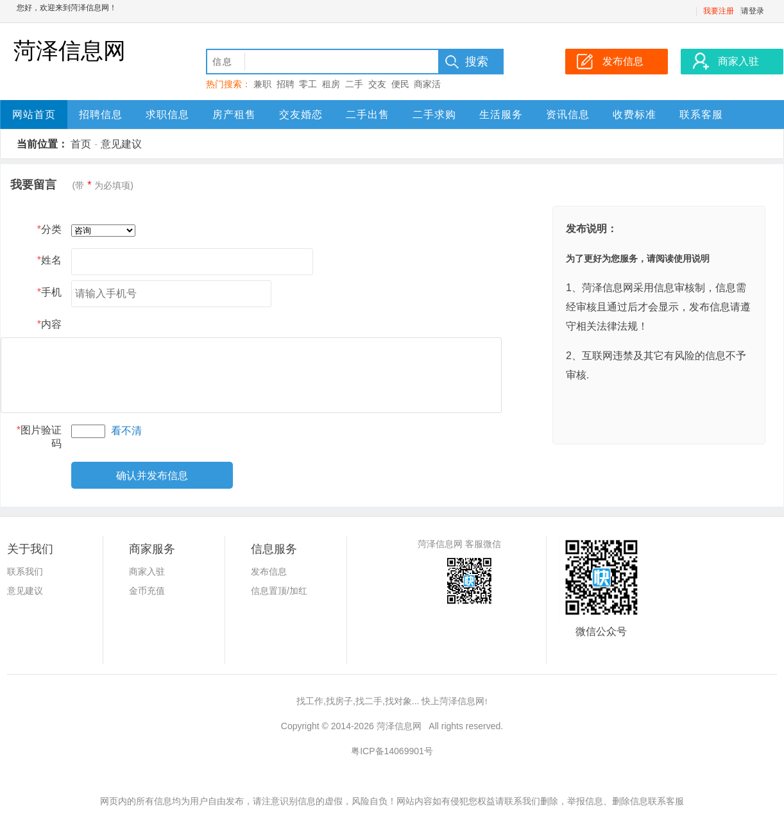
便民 (400, 84)
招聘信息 (101, 114)
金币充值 (147, 591)
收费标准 (634, 114)
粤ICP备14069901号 (392, 751)
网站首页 (34, 114)
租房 (331, 84)
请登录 (752, 10)
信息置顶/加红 (279, 591)
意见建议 (121, 144)
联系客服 (701, 114)
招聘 (285, 84)
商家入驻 (147, 571)
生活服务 (501, 114)
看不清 (126, 430)
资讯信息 (568, 114)
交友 (377, 84)
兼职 (262, 84)
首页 (81, 144)
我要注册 (718, 10)
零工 (308, 84)
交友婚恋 (301, 114)
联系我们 (25, 571)
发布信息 (269, 571)
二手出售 (367, 114)
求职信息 (167, 114)
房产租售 (234, 114)
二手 (354, 84)
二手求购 (434, 114)
